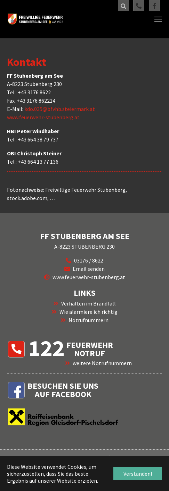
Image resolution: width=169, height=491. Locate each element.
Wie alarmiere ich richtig (88, 311)
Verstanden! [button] (137, 473)
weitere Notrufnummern (102, 363)
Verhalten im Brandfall (88, 303)
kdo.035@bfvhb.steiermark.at (59, 108)
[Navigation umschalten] (158, 19)
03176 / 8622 (88, 260)
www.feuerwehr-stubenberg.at (43, 117)
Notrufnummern (88, 320)
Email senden (89, 268)
